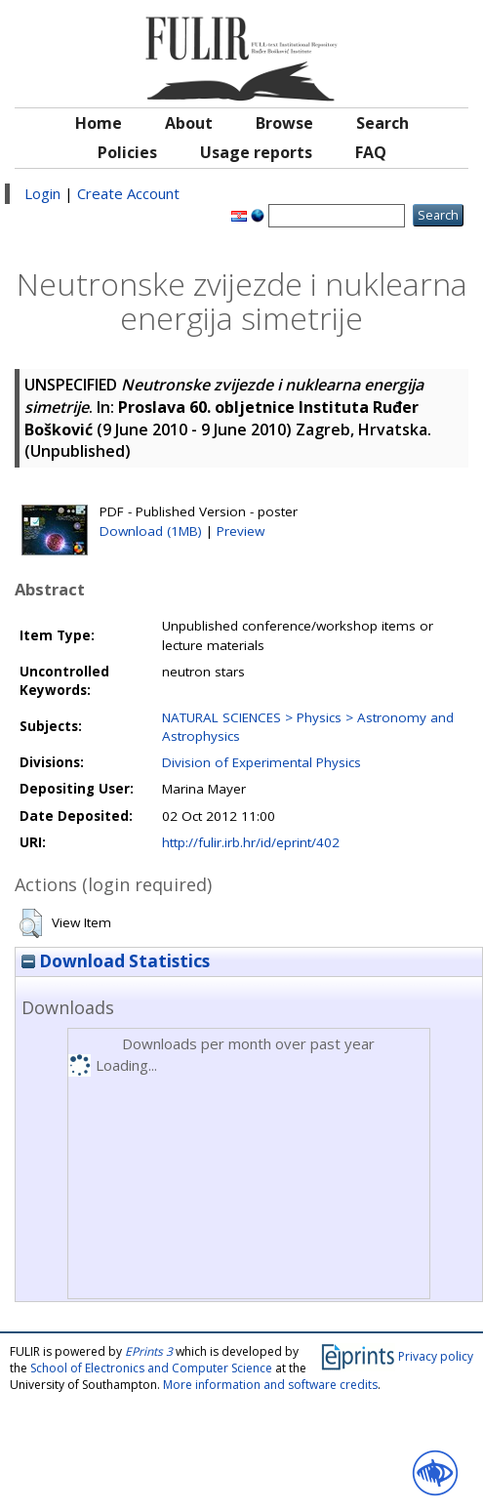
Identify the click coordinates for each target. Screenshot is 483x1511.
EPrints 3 (149, 1351)
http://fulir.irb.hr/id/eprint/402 (251, 842)
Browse (284, 123)
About (189, 123)
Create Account (128, 193)
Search (382, 123)
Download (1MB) (151, 531)
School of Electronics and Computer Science (151, 1368)
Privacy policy (435, 1356)
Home (98, 123)
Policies (127, 152)
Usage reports (256, 152)
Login (42, 193)
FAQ (370, 152)
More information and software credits (270, 1384)
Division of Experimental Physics (261, 762)
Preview (240, 531)
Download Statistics (115, 961)
